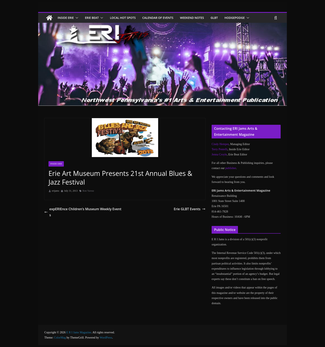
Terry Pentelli (219, 149)
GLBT (223, 17)
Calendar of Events (164, 17)
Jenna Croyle (219, 154)
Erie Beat (94, 17)
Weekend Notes (200, 17)
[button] (77, 18)
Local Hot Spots (127, 17)
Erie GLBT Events (189, 209)
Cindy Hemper (220, 144)
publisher (230, 168)
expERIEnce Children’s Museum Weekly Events (81, 209)
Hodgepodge (244, 17)
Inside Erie (66, 17)
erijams (55, 190)
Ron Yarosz (88, 190)
